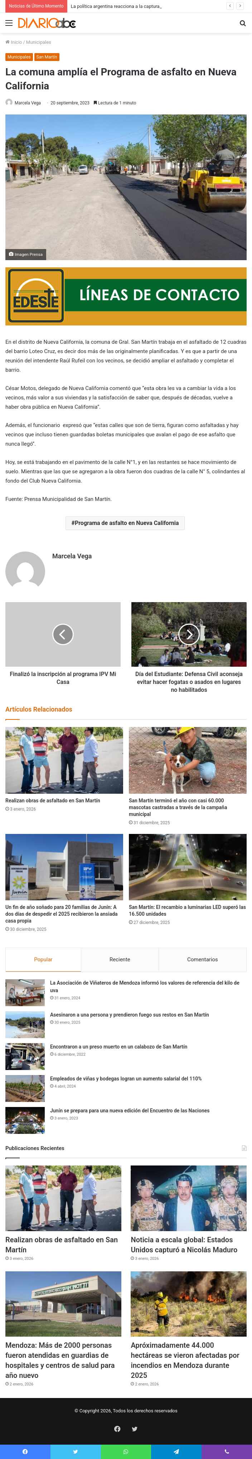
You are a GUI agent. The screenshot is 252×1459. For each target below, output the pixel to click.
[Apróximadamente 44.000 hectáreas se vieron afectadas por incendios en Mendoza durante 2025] (189, 1304)
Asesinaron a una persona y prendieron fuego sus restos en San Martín (129, 1015)
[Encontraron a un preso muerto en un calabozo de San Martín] (25, 1056)
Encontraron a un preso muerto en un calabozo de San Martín (118, 1047)
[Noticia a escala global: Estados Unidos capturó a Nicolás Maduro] (189, 1198)
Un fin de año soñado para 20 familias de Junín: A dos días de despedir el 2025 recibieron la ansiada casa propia (61, 914)
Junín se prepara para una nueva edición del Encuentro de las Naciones (129, 1110)
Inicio (13, 42)
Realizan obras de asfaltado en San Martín (52, 800)
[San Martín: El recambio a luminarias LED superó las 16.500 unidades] (188, 867)
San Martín (47, 57)
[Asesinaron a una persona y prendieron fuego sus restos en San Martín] (25, 1024)
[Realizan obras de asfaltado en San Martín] (64, 760)
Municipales (38, 42)
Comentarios (202, 959)
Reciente (120, 959)
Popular (43, 959)
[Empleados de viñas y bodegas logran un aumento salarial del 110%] (25, 1088)
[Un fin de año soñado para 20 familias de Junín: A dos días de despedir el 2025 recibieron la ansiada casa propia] (64, 867)
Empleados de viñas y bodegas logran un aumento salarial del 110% (126, 1079)
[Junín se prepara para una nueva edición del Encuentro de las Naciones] (25, 1120)
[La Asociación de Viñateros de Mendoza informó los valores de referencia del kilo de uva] (25, 992)
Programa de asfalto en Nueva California (127, 523)
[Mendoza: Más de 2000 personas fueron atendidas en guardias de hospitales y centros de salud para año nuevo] (63, 1304)
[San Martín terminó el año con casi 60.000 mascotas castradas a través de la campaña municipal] (188, 760)
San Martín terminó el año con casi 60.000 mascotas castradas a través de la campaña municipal (178, 807)
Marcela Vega (28, 102)
